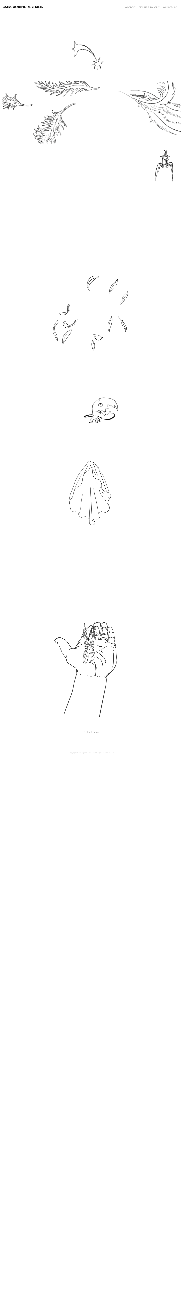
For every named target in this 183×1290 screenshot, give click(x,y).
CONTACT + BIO (170, 7)
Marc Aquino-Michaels (23, 7)
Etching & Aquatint (149, 7)
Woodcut (130, 7)
